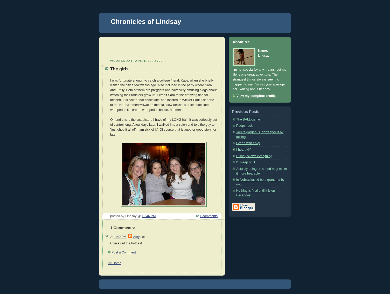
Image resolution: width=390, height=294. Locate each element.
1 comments (209, 216)
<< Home (114, 263)
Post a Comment (124, 252)
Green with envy (248, 143)
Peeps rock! (245, 126)
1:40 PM (120, 237)
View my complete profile (256, 96)
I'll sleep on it (245, 162)
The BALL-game (248, 119)
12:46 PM (149, 216)
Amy (136, 237)
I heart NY (243, 149)
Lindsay (263, 55)
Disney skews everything (254, 156)
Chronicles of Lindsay (146, 21)
